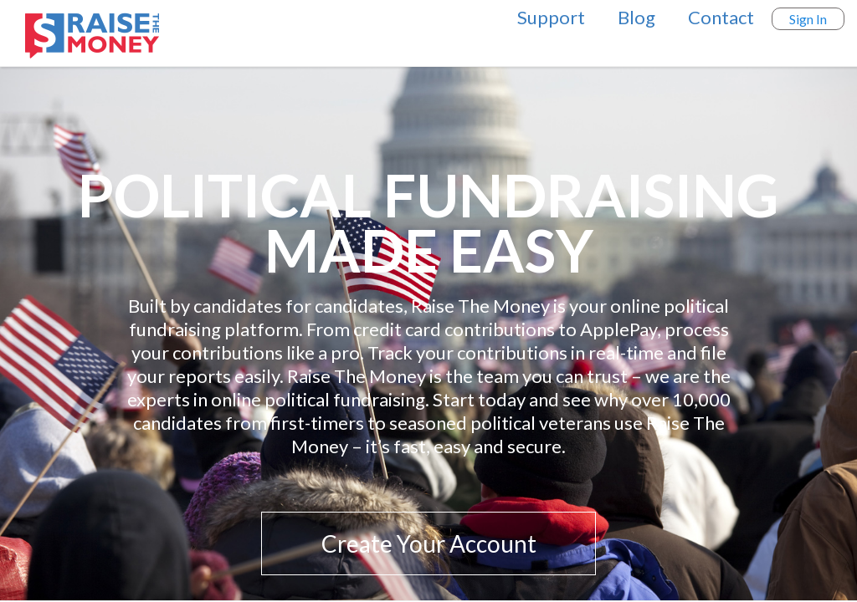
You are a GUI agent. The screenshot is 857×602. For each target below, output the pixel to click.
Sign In (808, 19)
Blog (636, 17)
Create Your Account (428, 543)
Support (551, 17)
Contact (721, 17)
